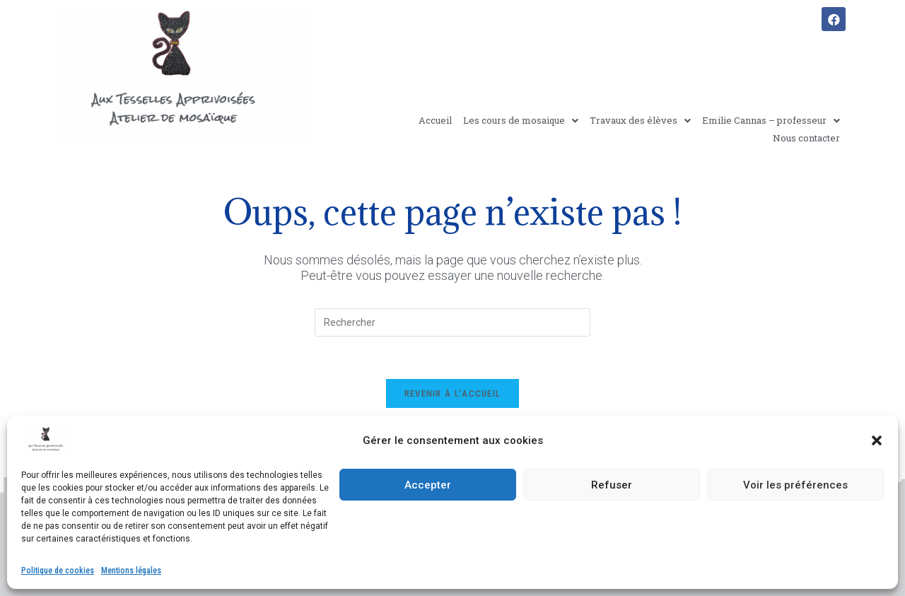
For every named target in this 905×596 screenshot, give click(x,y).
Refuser (611, 485)
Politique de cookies (57, 570)
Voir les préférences (795, 485)
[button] (877, 440)
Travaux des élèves (640, 120)
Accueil (435, 120)
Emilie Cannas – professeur (771, 120)
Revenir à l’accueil (452, 393)
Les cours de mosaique (520, 120)
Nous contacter (806, 138)
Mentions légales (131, 570)
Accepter (427, 485)
